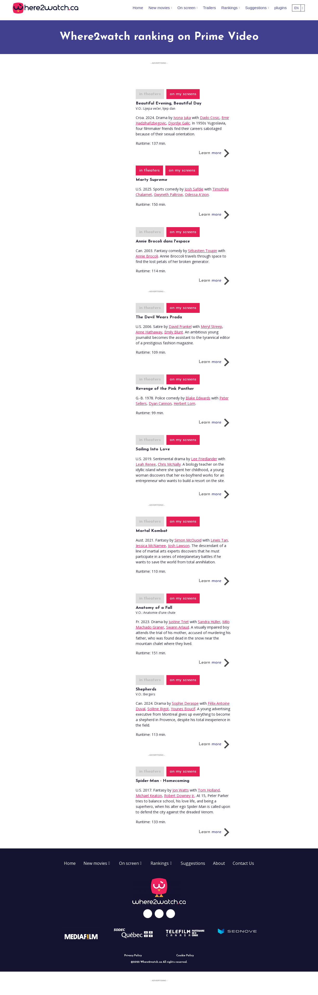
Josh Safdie (194, 189)
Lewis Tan (219, 540)
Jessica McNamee (151, 545)
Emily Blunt (173, 332)
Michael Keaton (149, 795)
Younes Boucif (183, 708)
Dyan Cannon (160, 403)
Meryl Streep (211, 326)
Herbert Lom (184, 403)
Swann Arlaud (177, 627)
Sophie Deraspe (185, 703)
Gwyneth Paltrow (168, 194)
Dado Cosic (209, 117)
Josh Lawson (179, 545)
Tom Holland (209, 790)
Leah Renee (146, 464)
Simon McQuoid (188, 540)
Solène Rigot (158, 708)
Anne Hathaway (149, 332)
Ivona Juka (182, 117)
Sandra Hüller (209, 621)
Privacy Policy (133, 955)
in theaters (150, 94)
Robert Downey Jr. (179, 795)
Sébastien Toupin (202, 250)
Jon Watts (180, 790)
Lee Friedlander (204, 458)
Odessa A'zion (197, 194)
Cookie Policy (185, 955)
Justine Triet (179, 621)
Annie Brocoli (147, 256)
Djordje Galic (179, 123)
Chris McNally (169, 464)
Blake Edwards (198, 398)
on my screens (183, 94)
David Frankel (180, 326)
